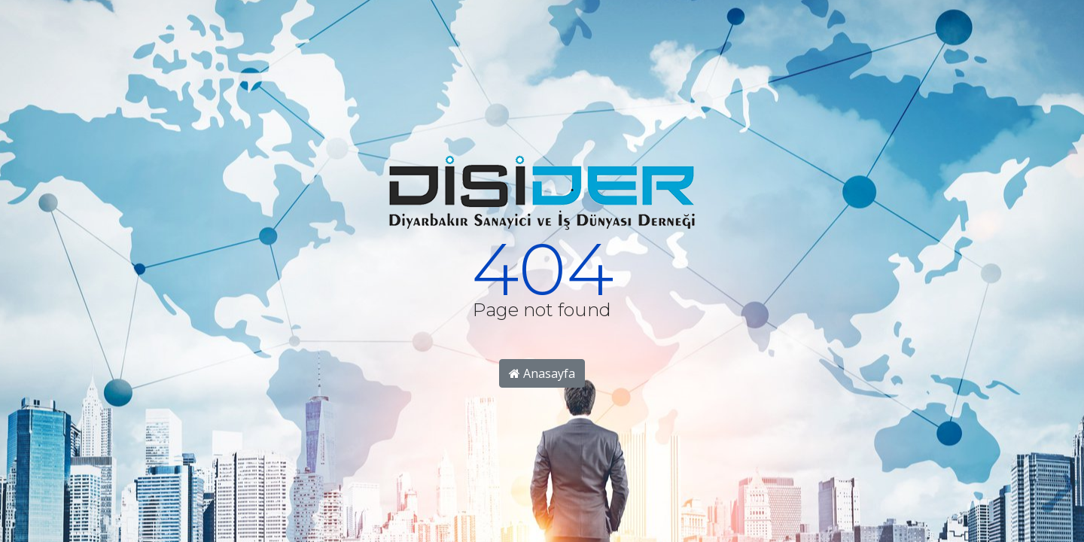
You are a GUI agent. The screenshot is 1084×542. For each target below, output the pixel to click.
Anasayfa (542, 373)
